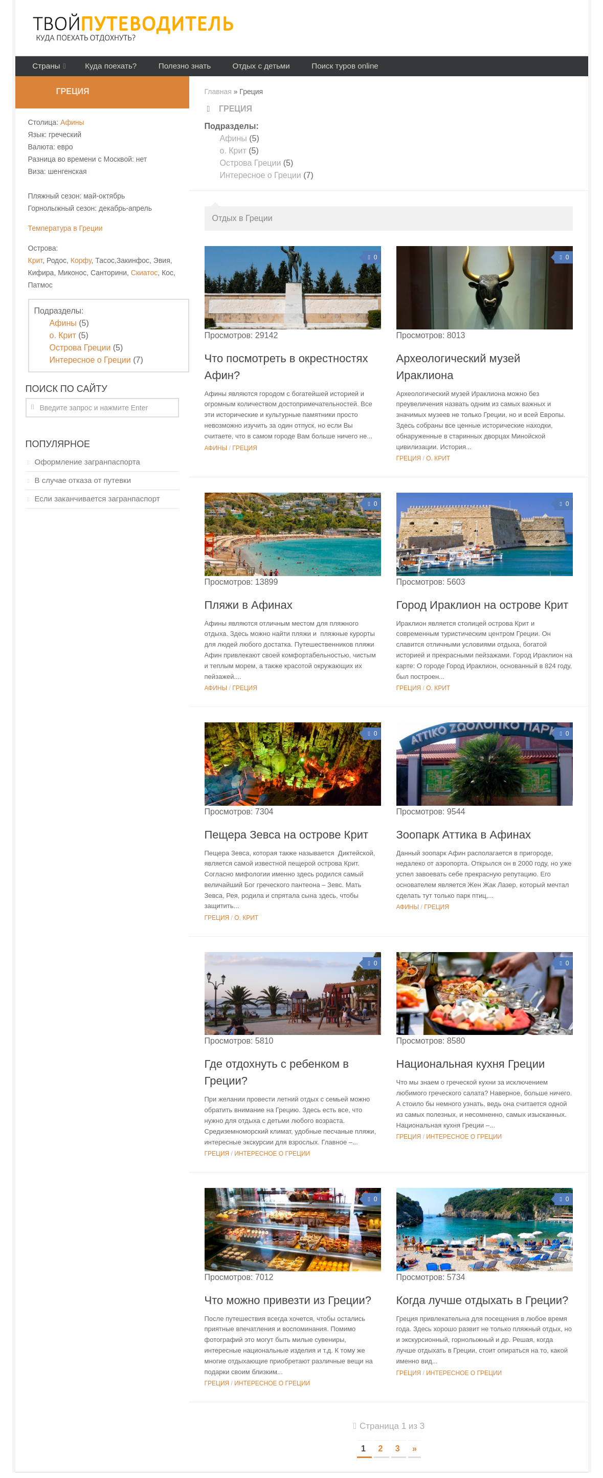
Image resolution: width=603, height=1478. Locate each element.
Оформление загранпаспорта (87, 467)
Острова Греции (250, 168)
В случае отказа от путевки (83, 485)
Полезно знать (175, 68)
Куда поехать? (106, 68)
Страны (44, 68)
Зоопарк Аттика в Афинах (463, 839)
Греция (244, 453)
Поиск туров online (327, 68)
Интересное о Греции (260, 181)
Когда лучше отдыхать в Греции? (482, 1305)
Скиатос (144, 278)
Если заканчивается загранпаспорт (97, 504)
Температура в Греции (65, 234)
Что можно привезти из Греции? (288, 1305)
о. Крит (233, 156)
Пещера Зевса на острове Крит (287, 839)
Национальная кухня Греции (470, 1069)
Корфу (81, 266)
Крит (35, 266)
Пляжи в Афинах (249, 610)
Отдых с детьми (247, 68)
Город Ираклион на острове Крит (482, 610)
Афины (233, 144)
